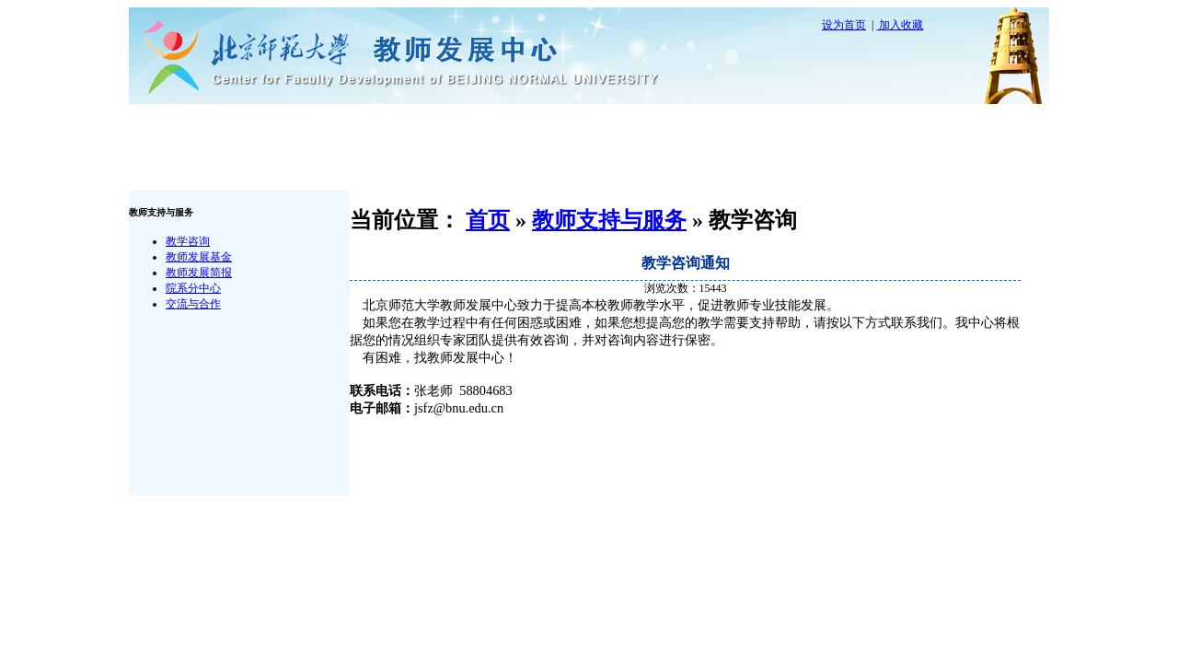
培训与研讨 (629, 126)
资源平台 (759, 126)
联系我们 (240, 169)
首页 (488, 220)
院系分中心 (193, 288)
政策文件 (889, 126)
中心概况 (370, 126)
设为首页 (844, 24)
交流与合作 (193, 303)
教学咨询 (188, 241)
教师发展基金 (199, 256)
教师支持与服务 (499, 126)
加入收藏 (899, 24)
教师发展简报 (199, 272)
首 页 (240, 126)
